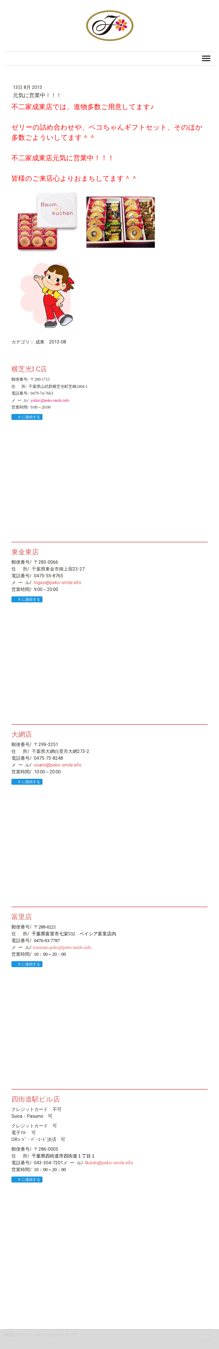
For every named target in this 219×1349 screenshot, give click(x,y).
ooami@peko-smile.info (58, 765)
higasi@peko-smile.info (57, 582)
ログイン (207, 1340)
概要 (8, 1335)
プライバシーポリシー (32, 1335)
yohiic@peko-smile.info (50, 400)
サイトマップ (65, 1335)
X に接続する (26, 417)
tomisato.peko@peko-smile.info (62, 947)
